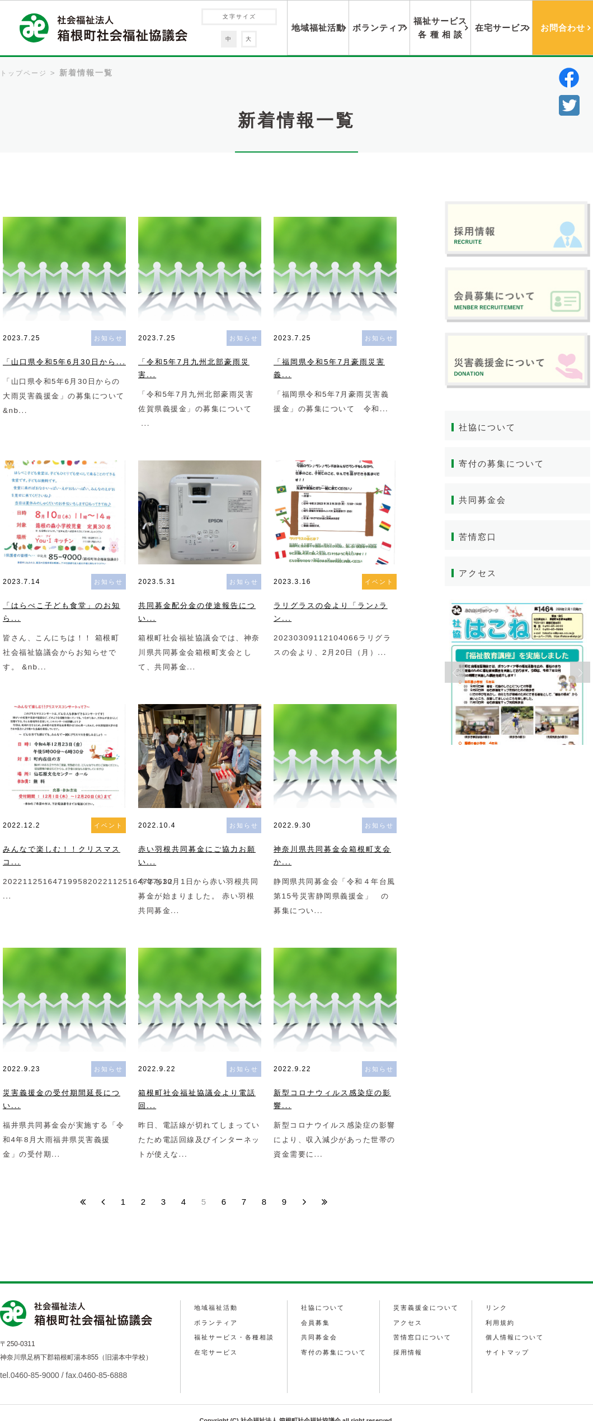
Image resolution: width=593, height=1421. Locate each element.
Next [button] (580, 674)
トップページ (23, 73)
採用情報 (410, 1332)
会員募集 (316, 1305)
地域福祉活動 (318, 27)
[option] (517, 674)
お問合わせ (562, 27)
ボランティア (379, 27)
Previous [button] (455, 674)
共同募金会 (484, 501)
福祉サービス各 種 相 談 (440, 27)
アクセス (479, 574)
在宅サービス (502, 27)
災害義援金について (429, 1292)
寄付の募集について (504, 464)
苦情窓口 (479, 538)
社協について (489, 427)
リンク (499, 1292)
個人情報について (519, 1319)
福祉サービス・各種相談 (235, 1319)
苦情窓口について (425, 1319)
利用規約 (503, 1305)
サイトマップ (511, 1332)
